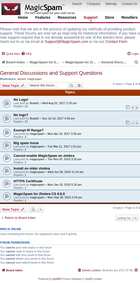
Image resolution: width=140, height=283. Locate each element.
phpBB (56, 279)
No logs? (21, 115)
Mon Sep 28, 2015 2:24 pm (65, 197)
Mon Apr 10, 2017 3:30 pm (64, 133)
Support (91, 18)
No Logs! (21, 100)
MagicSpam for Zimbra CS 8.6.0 (39, 194)
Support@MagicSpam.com (66, 41)
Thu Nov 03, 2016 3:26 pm (64, 159)
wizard (21, 78)
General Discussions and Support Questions (51, 73)
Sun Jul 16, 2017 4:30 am (58, 118)
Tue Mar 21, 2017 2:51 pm (64, 146)
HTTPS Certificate (28, 181)
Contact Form (116, 41)
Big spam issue (26, 143)
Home (23, 17)
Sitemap (111, 4)
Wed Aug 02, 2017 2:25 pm (59, 103)
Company (93, 4)
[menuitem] (26, 54)
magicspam (34, 78)
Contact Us (129, 4)
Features (42, 17)
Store (109, 17)
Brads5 (34, 103)
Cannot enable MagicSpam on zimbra (44, 156)
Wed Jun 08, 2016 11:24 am (66, 171)
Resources (67, 17)
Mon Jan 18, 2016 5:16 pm (65, 184)
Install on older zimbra (32, 168)
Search (77, 4)
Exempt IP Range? (29, 130)
